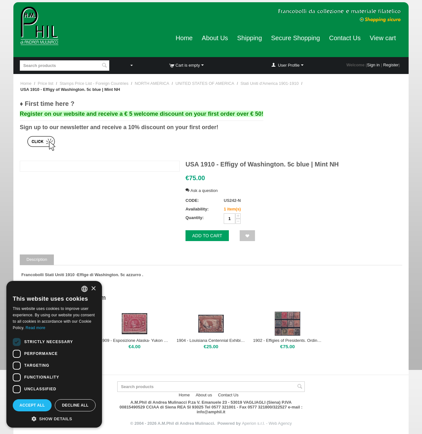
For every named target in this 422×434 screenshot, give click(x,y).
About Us (215, 37)
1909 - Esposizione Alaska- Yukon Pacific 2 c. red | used (134, 340)
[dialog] (54, 354)
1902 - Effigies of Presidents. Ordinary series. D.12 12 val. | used (287, 340)
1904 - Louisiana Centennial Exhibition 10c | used (211, 340)
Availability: (197, 209)
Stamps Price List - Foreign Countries (94, 83)
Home (184, 37)
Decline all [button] (75, 405)
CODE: (192, 200)
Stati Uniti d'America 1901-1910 (270, 83)
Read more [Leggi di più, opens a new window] (35, 328)
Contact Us (345, 37)
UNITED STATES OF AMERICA (204, 83)
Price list (45, 83)
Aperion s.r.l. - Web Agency (267, 423)
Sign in (373, 65)
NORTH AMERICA (152, 83)
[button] (54, 418)
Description (36, 259)
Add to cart (207, 235)
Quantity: (195, 217)
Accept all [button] (32, 405)
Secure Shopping (295, 37)
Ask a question (202, 190)
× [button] (93, 288)
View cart (383, 37)
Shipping (249, 37)
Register (390, 65)
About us (204, 395)
